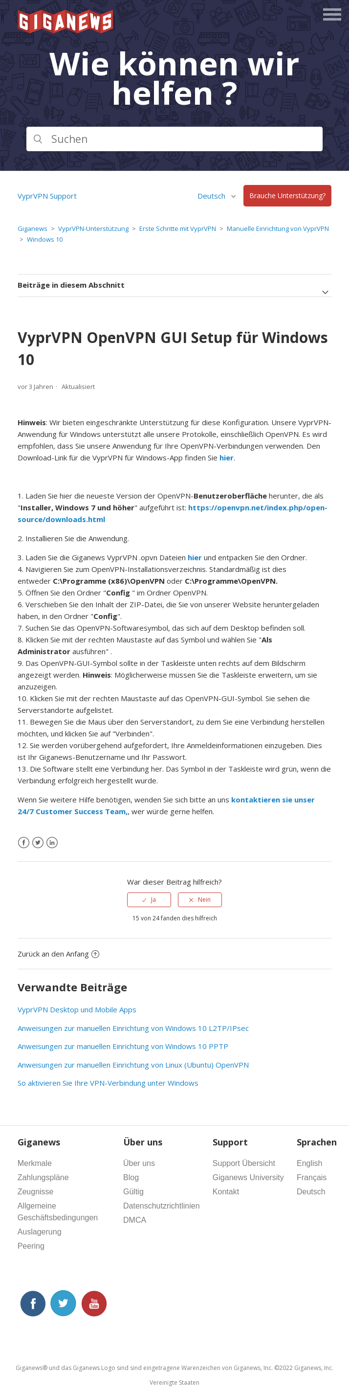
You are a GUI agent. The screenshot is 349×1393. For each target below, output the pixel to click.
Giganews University (248, 1177)
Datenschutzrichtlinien (161, 1206)
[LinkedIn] (52, 843)
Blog (131, 1177)
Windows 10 (45, 239)
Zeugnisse (36, 1191)
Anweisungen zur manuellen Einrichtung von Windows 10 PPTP (123, 1046)
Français (312, 1177)
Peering (31, 1246)
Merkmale (35, 1163)
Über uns (139, 1163)
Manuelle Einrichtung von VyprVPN (278, 228)
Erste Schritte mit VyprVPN (177, 228)
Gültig (133, 1191)
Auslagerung (40, 1232)
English (309, 1163)
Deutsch (212, 196)
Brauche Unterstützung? (287, 196)
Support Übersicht (244, 1163)
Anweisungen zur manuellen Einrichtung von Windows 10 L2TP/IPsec (133, 1028)
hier (195, 557)
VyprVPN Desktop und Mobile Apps (77, 1009)
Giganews (32, 228)
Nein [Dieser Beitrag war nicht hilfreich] (204, 899)
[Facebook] (24, 843)
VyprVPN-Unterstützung (93, 228)
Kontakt (226, 1191)
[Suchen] (174, 139)
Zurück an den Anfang (58, 954)
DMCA (134, 1220)
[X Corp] (38, 843)
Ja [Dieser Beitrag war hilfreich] (153, 899)
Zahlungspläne (43, 1177)
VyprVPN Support (47, 196)
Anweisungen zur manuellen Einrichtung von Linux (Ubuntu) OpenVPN (133, 1065)
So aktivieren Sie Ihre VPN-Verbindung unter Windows (108, 1083)
